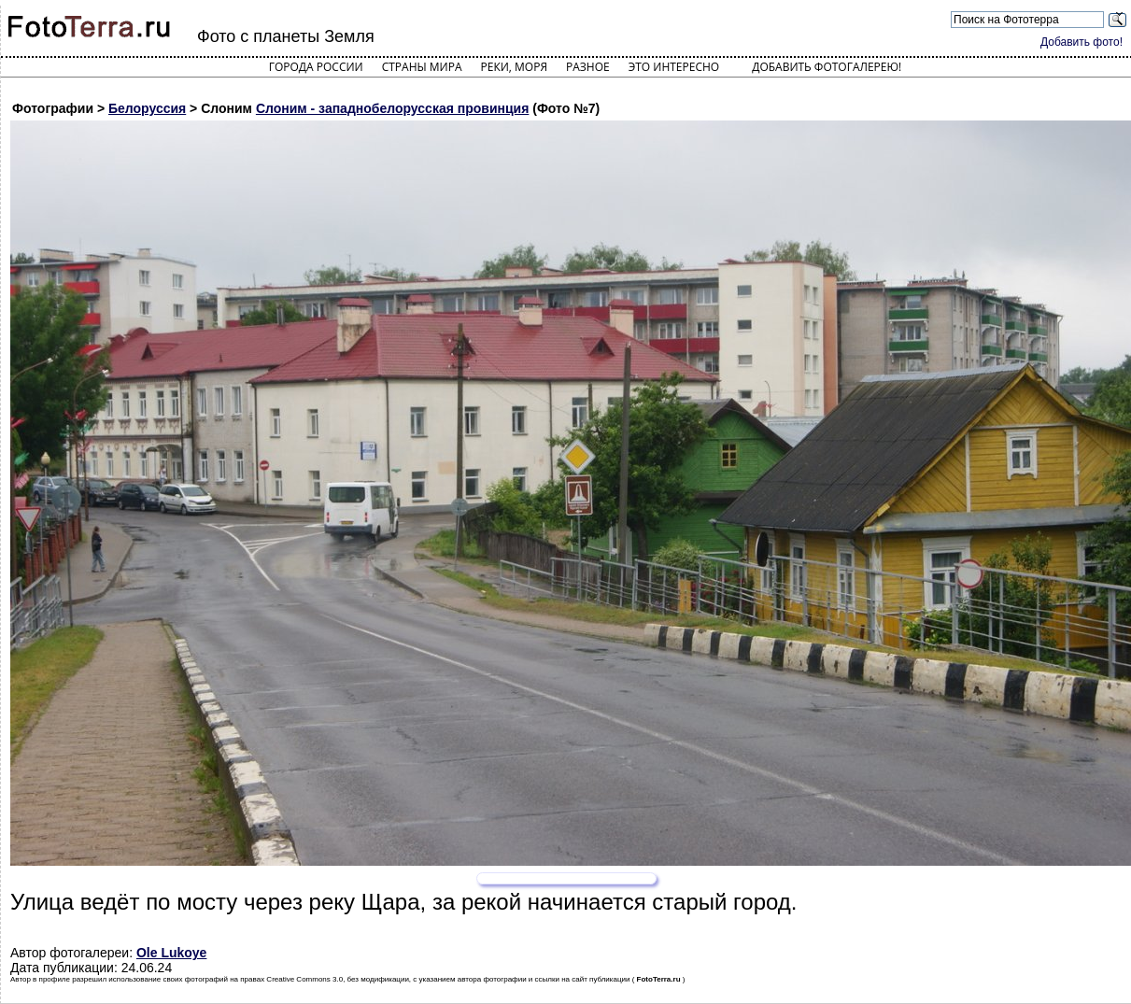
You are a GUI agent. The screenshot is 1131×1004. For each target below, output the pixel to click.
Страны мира (422, 67)
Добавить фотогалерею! (826, 67)
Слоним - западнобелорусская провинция (392, 108)
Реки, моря (514, 67)
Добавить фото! (1081, 42)
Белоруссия (147, 108)
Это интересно (674, 67)
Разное (588, 67)
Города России (316, 67)
